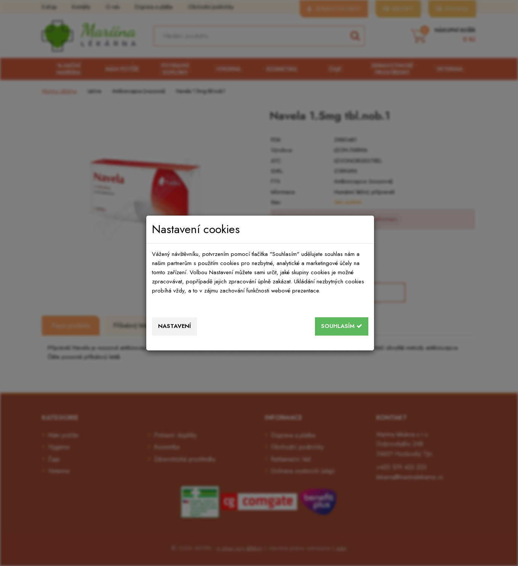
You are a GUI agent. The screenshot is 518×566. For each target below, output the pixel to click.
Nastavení (174, 326)
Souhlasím (341, 326)
